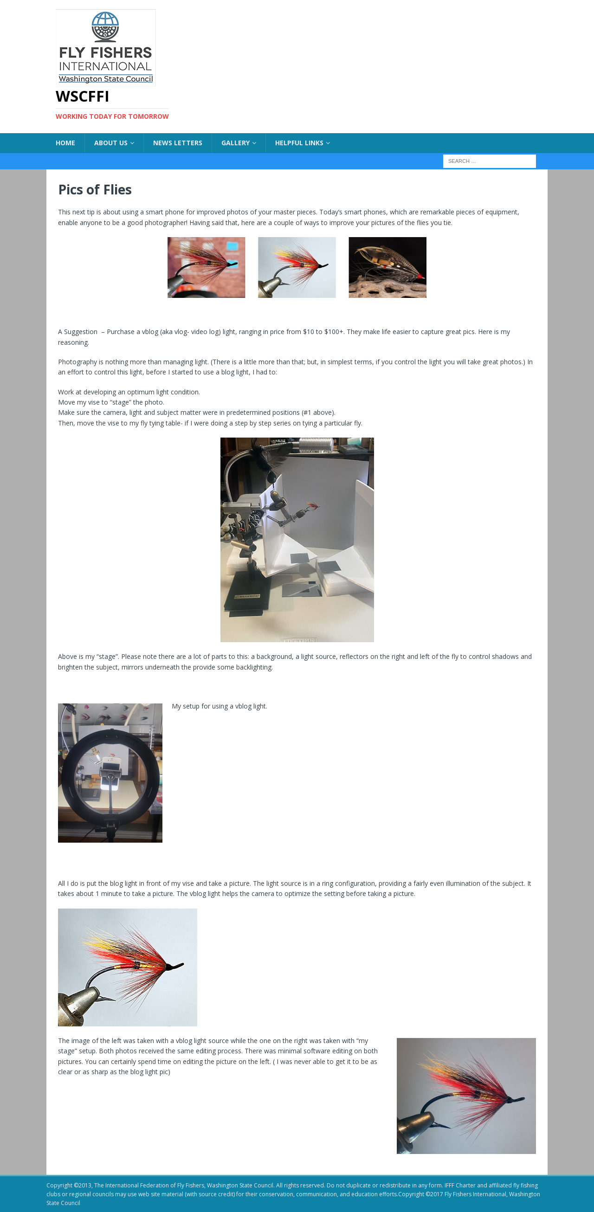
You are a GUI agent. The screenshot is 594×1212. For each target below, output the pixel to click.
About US (111, 142)
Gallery (235, 142)
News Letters (177, 142)
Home (65, 142)
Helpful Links (299, 142)
